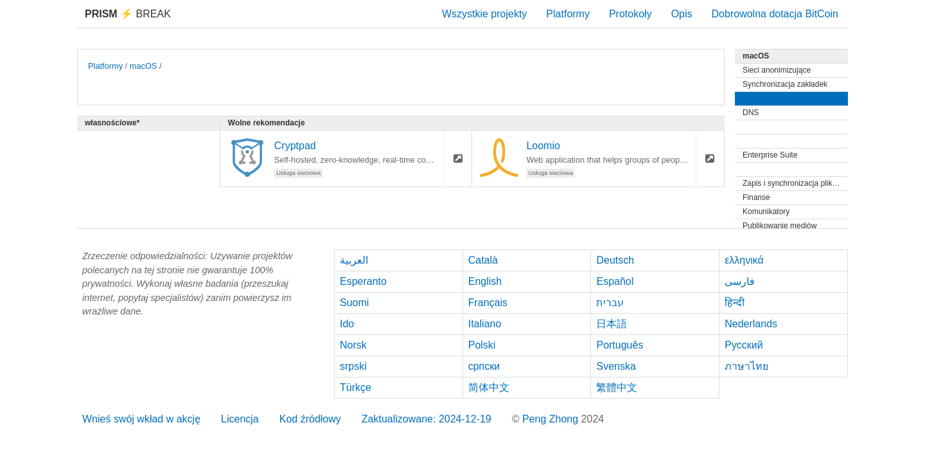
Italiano (485, 323)
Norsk (353, 345)
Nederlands (751, 323)
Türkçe (355, 387)
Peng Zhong (551, 418)
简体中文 (488, 387)
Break (128, 13)
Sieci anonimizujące (777, 70)
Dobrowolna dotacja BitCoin (775, 13)
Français (487, 302)
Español (614, 281)
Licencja (240, 418)
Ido (347, 323)
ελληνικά (744, 260)
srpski (353, 366)
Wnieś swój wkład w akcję (141, 418)
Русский (743, 345)
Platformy (568, 13)
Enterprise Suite (770, 154)
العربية (354, 260)
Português (619, 345)
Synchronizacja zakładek (785, 84)
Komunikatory (766, 211)
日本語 (611, 323)
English (485, 281)
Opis (681, 13)
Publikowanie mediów (779, 225)
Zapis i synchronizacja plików (792, 183)
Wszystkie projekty (484, 13)
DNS (751, 112)
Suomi (354, 302)
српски (484, 366)
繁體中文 (616, 387)
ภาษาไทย (746, 366)
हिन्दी (734, 302)
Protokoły (630, 13)
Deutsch (615, 260)
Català (483, 260)
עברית (610, 302)
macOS (143, 66)
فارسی (740, 281)
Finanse (756, 197)
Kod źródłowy (310, 418)
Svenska (615, 366)
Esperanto (363, 281)
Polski (482, 345)
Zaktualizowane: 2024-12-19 (426, 418)
